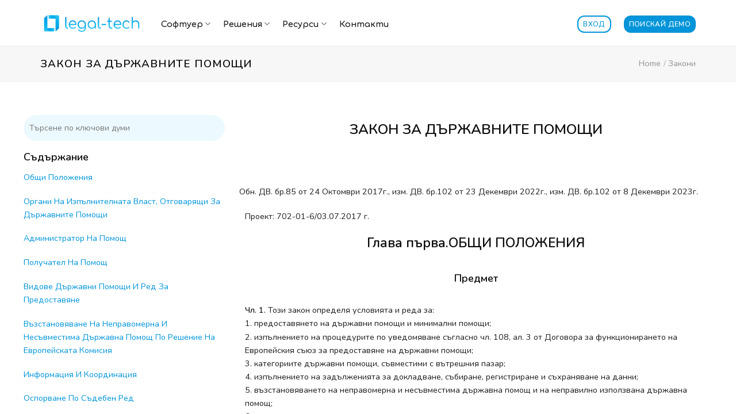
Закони (682, 63)
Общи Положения (58, 177)
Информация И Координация (80, 374)
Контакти (364, 24)
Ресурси (304, 23)
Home (650, 63)
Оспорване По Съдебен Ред (79, 398)
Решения (246, 23)
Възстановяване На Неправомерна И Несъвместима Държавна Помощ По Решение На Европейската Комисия (119, 337)
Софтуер (185, 23)
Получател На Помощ (66, 262)
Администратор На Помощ (75, 238)
